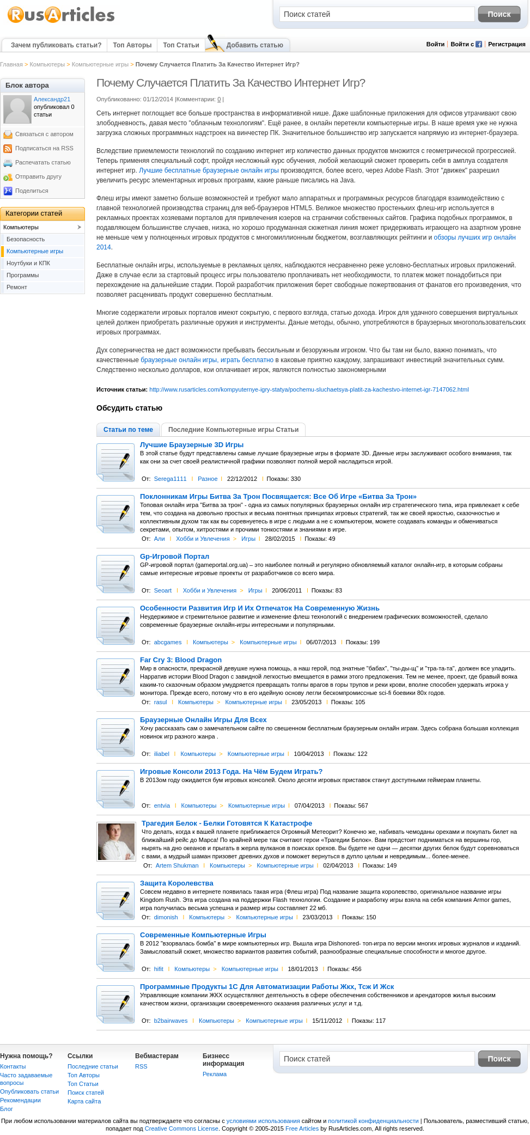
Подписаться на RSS (44, 148)
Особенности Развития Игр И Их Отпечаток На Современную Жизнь (260, 608)
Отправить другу (38, 176)
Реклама (215, 1074)
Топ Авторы (132, 45)
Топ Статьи (181, 45)
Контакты (13, 1066)
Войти (436, 44)
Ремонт (17, 287)
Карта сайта (84, 1101)
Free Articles (302, 1128)
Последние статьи (93, 1066)
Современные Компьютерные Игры (203, 935)
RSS (141, 1066)
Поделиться (31, 190)
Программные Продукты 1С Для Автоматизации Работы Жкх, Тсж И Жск (267, 987)
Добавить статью (255, 45)
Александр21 (52, 99)
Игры (248, 538)
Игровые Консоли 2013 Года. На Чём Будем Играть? (231, 772)
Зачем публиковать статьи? (56, 45)
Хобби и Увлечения (203, 538)
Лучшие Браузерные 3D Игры (191, 445)
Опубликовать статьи (29, 1091)
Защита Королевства (177, 883)
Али (159, 538)
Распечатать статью (43, 162)
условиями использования (263, 1121)
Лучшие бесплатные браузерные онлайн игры (209, 170)
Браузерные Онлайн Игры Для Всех (203, 720)
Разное (207, 478)
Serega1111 (170, 478)
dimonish (166, 917)
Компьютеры (47, 64)
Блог (6, 1109)
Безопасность (26, 239)
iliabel (161, 753)
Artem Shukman (177, 865)
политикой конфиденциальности (373, 1121)
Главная (11, 64)
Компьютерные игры (100, 64)
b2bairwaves (171, 1020)
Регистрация (507, 44)
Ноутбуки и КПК (28, 263)
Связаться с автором (44, 134)
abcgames (168, 642)
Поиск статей (86, 1092)
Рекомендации (20, 1100)
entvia (162, 805)
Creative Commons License (181, 1128)
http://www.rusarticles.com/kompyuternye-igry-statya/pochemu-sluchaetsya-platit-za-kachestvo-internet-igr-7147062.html (308, 389)
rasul (160, 702)
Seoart (163, 590)
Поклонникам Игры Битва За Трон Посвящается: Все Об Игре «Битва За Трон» (278, 497)
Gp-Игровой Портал (174, 556)
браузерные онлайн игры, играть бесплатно (207, 360)
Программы (23, 275)
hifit (158, 969)
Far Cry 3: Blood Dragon (181, 660)
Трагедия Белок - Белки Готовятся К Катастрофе (227, 823)
